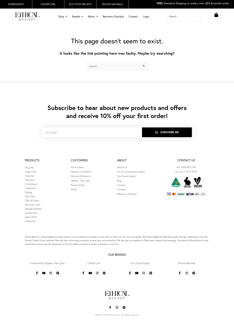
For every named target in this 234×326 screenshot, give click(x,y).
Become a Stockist (113, 16)
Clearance (30, 221)
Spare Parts (31, 216)
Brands (77, 16)
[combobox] (183, 16)
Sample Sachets (33, 208)
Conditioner (31, 184)
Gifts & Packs (32, 200)
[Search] (203, 16)
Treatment (30, 188)
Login (146, 16)
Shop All (29, 167)
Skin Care (30, 196)
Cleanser (29, 175)
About (93, 16)
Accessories (31, 212)
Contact (133, 16)
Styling (28, 192)
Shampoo (30, 179)
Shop (62, 16)
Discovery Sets (32, 204)
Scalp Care (30, 171)
